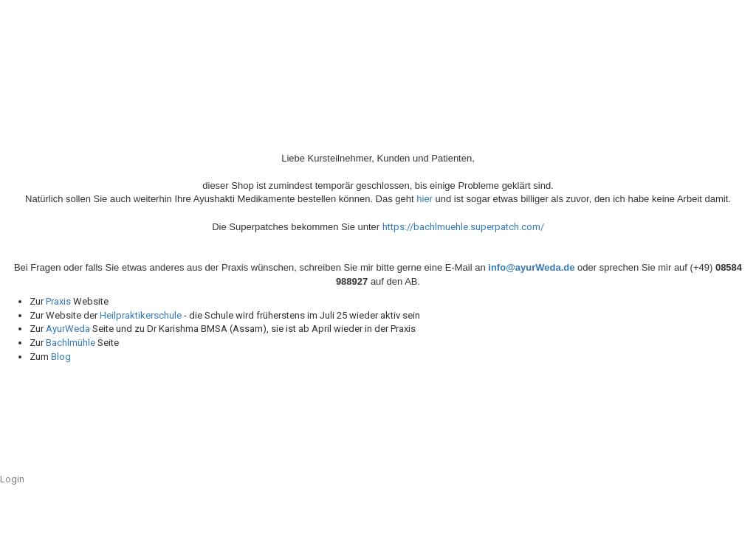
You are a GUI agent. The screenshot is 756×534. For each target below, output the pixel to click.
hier (425, 198)
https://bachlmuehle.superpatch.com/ (463, 226)
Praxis (58, 301)
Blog (61, 356)
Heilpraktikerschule (141, 315)
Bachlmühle (70, 342)
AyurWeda (69, 328)
